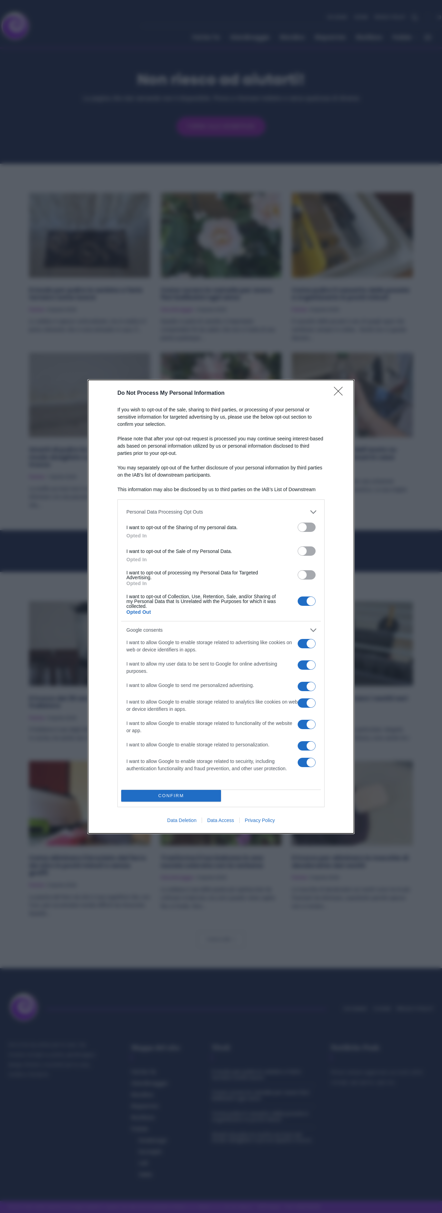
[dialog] (221, 606)
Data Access (220, 820)
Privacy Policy (260, 820)
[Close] (340, 393)
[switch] (307, 527)
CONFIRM (171, 795)
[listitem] (221, 512)
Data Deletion (181, 820)
